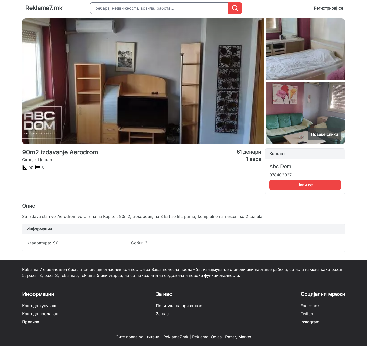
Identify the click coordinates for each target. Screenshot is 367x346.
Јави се (305, 184)
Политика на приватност (180, 305)
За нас (162, 313)
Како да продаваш (40, 313)
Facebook (310, 305)
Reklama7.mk (43, 8)
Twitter (307, 313)
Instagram (310, 321)
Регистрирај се (328, 8)
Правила (30, 321)
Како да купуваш (39, 305)
